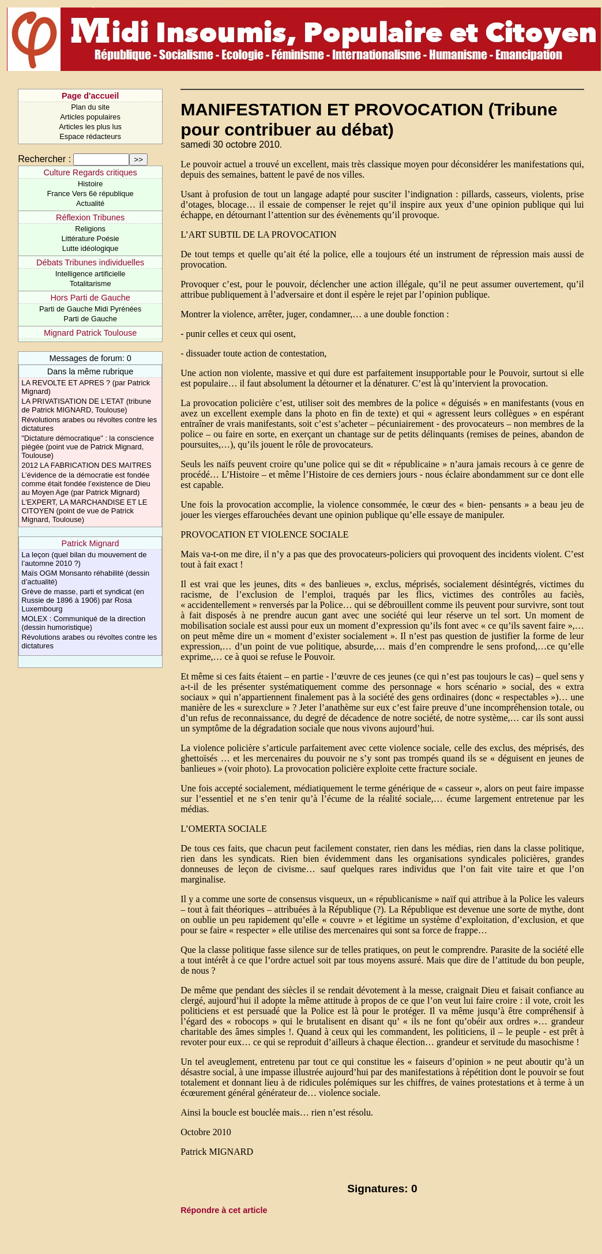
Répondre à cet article (223, 1210)
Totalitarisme (90, 283)
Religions (90, 228)
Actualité (90, 203)
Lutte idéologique (90, 248)
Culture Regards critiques (90, 172)
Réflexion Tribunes (90, 217)
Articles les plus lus (90, 126)
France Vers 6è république (90, 193)
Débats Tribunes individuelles (90, 262)
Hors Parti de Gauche (90, 297)
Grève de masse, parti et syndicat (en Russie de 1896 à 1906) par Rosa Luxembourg (82, 600)
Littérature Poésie (90, 238)
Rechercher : (44, 159)
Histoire (90, 183)
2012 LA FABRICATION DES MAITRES (86, 465)
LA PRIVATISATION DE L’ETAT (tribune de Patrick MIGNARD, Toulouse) (86, 405)
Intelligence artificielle (90, 273)
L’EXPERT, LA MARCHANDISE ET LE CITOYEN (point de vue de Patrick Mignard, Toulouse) (84, 511)
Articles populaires (90, 116)
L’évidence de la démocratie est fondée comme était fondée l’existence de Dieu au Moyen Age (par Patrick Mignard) (85, 484)
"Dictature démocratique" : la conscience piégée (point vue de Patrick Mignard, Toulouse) (87, 447)
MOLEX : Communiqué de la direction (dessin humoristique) (83, 623)
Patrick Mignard (90, 543)
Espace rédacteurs (90, 136)
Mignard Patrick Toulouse (90, 332)
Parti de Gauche (89, 318)
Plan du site (90, 107)
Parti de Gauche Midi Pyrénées (90, 309)
